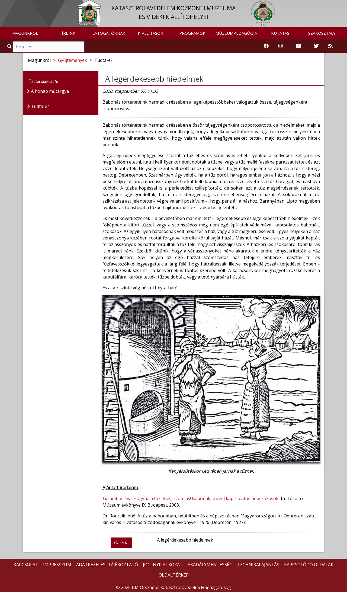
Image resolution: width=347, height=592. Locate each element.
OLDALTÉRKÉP (174, 575)
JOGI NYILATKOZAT (163, 565)
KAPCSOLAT (26, 565)
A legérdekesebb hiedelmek (154, 78)
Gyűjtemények (72, 60)
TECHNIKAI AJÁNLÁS (258, 565)
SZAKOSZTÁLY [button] (322, 33)
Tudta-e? (38, 106)
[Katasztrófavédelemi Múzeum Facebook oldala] (266, 46)
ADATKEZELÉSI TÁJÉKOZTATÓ (107, 565)
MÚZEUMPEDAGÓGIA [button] (236, 33)
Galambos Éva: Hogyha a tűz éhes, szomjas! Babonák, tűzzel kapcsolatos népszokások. (191, 498)
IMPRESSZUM (57, 565)
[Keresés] (48, 46)
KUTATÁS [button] (280, 33)
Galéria (121, 543)
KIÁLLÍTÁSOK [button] (150, 33)
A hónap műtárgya (48, 91)
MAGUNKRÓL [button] (25, 33)
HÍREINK (67, 33)
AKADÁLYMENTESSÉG (210, 565)
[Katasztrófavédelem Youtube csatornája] (298, 46)
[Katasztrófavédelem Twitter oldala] (316, 46)
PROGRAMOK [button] (192, 33)
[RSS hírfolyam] (330, 46)
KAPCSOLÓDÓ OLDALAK (308, 565)
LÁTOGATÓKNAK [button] (108, 33)
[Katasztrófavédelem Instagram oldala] (280, 46)
